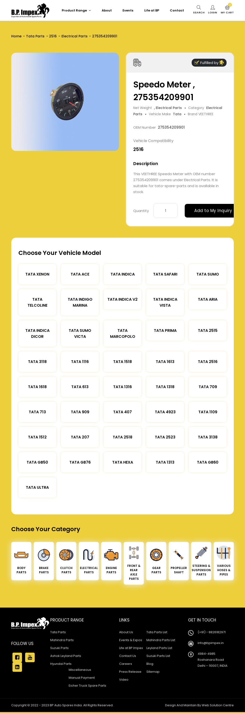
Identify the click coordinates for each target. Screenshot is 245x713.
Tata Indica (123, 274)
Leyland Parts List (159, 648)
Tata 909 (80, 412)
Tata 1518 (122, 361)
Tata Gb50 (37, 462)
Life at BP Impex (131, 648)
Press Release (130, 671)
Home (16, 36)
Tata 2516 (207, 361)
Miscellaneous (80, 669)
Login (212, 9)
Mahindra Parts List (160, 640)
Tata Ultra (37, 487)
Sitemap (153, 671)
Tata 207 (80, 437)
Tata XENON (37, 274)
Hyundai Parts (61, 663)
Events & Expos (130, 640)
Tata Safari (165, 274)
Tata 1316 (122, 387)
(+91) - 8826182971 (212, 632)
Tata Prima (165, 330)
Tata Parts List (156, 632)
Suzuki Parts (59, 648)
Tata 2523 (165, 437)
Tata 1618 (37, 387)
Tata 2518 (122, 437)
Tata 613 (80, 387)
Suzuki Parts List (158, 656)
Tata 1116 (80, 361)
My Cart (227, 9)
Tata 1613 (165, 361)
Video (123, 679)
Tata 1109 (207, 412)
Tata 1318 (165, 387)
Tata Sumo (207, 274)
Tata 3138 (207, 437)
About (107, 10)
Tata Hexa (122, 462)
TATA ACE (80, 274)
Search (199, 9)
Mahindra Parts (62, 640)
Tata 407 (122, 412)
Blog (149, 663)
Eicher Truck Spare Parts (87, 685)
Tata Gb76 (80, 462)
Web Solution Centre (218, 705)
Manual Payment (82, 677)
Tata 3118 (37, 361)
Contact (177, 10)
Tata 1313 (165, 462)
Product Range (76, 10)
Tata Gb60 (207, 462)
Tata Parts (35, 36)
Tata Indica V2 (122, 299)
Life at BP (151, 10)
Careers (125, 663)
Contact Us (127, 656)
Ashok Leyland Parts (65, 656)
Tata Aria (207, 299)
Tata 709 (208, 387)
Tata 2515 (207, 330)
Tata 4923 (165, 412)
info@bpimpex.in (211, 643)
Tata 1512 (37, 437)
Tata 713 (37, 412)
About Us (126, 632)
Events (127, 10)
